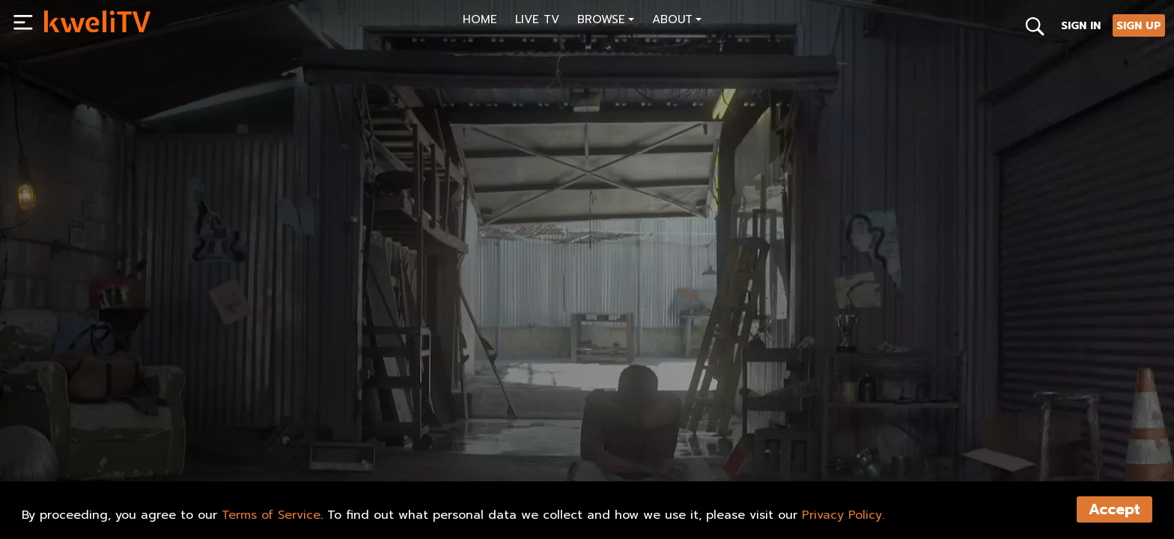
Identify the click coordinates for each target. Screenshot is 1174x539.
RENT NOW (197, 457)
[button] (605, 21)
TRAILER (275, 457)
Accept (1114, 509)
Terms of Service (271, 515)
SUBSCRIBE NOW (100, 457)
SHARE (347, 457)
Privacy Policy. (843, 515)
